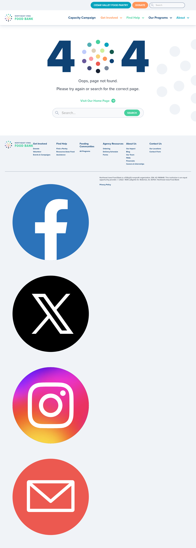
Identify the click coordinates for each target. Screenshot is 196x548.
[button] (111, 18)
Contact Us (155, 143)
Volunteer (37, 151)
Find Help (61, 143)
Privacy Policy (105, 184)
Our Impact (130, 148)
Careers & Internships (135, 164)
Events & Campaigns (41, 154)
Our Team (130, 154)
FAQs (128, 157)
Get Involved (40, 143)
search (152, 5)
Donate (140, 5)
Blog (128, 151)
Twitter (50, 314)
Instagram (50, 405)
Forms (105, 154)
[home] (19, 17)
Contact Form (155, 151)
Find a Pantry (61, 148)
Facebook (50, 222)
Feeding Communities (87, 145)
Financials (130, 161)
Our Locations (155, 148)
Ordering (106, 148)
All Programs (85, 151)
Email (50, 497)
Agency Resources (113, 143)
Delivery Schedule (110, 151)
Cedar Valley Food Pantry (111, 5)
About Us (131, 143)
